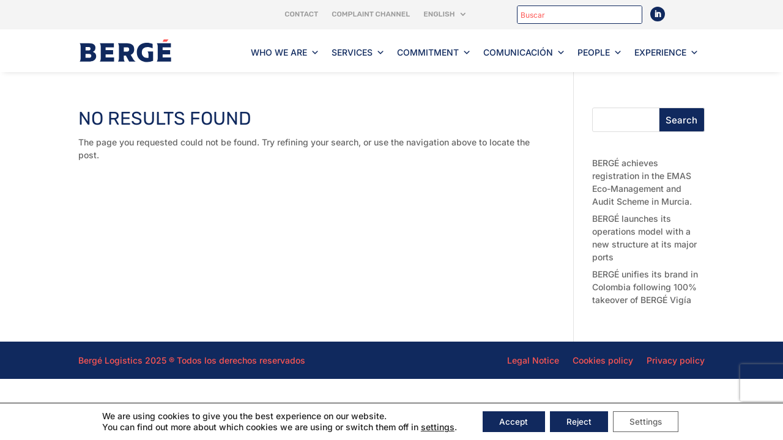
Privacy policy (676, 360)
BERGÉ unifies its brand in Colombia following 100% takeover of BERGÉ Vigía (645, 287)
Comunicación (524, 52)
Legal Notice (533, 360)
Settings (650, 421)
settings (431, 426)
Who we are (285, 52)
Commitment (434, 52)
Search (681, 120)
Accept (509, 421)
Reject (578, 421)
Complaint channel (371, 14)
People (599, 52)
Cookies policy (603, 360)
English (439, 14)
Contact (301, 14)
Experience (666, 52)
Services (358, 52)
